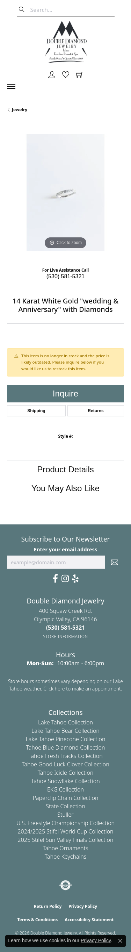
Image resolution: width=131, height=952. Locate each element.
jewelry (19, 110)
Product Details (65, 469)
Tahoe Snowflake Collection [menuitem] (65, 781)
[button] (51, 75)
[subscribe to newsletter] (114, 562)
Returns (95, 410)
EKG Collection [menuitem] (65, 789)
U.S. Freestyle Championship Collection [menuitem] (65, 823)
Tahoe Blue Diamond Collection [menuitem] (65, 747)
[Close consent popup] (120, 941)
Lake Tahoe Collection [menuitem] (65, 722)
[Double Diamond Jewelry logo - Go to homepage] (66, 42)
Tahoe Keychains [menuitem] (66, 856)
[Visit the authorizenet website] (65, 885)
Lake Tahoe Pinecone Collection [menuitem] (65, 739)
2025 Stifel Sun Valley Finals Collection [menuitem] (66, 840)
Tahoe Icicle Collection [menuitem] (66, 772)
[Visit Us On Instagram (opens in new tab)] (65, 578)
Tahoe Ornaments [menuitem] (65, 848)
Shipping (36, 410)
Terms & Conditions (37, 920)
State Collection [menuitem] (65, 806)
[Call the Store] (65, 627)
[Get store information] (65, 636)
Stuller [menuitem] (65, 814)
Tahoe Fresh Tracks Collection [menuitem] (65, 756)
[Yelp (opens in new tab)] (75, 578)
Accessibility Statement (89, 920)
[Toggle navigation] (14, 86)
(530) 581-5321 (65, 276)
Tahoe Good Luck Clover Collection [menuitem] (65, 764)
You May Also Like (65, 488)
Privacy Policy (82, 906)
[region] (65, 192)
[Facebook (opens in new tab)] (55, 578)
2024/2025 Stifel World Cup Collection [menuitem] (65, 831)
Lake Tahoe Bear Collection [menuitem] (65, 731)
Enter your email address (65, 549)
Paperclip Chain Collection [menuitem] (65, 798)
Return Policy (48, 906)
